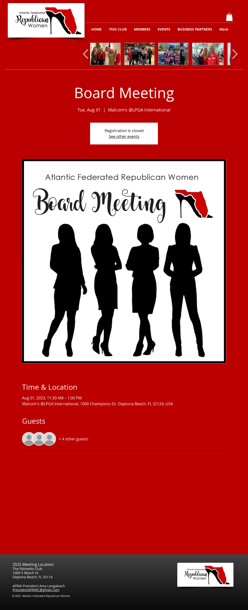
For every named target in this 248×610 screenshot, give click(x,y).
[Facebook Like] (230, 597)
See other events (124, 136)
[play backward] (85, 54)
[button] (229, 17)
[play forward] (234, 54)
